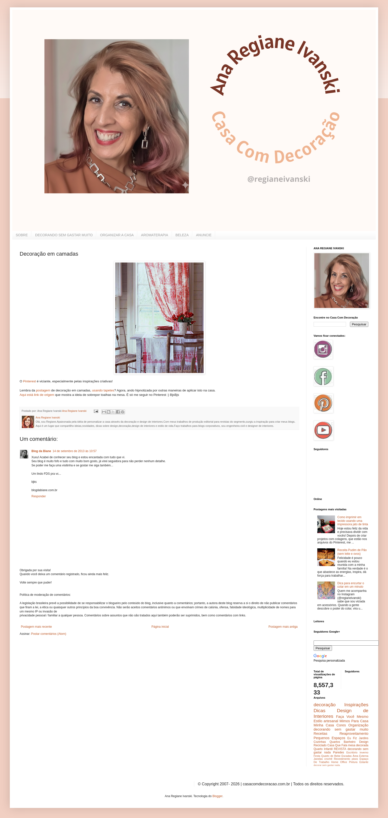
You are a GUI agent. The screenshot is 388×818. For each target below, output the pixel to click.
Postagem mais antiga (283, 626)
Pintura (353, 762)
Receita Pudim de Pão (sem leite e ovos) (352, 551)
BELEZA (182, 235)
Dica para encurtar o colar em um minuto (350, 585)
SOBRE (22, 235)
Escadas (346, 755)
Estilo (318, 721)
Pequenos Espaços (329, 738)
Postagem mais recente (36, 626)
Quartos (335, 742)
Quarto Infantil (323, 749)
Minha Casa (324, 725)
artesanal (331, 721)
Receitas (320, 733)
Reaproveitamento (353, 733)
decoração (325, 704)
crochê (328, 758)
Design (363, 742)
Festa (317, 755)
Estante (363, 762)
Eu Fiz (352, 738)
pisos (355, 758)
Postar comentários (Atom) (48, 634)
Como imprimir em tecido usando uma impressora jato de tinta (352, 520)
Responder (38, 496)
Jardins (363, 738)
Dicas (319, 710)
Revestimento (342, 758)
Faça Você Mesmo (352, 717)
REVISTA (340, 749)
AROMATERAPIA (154, 235)
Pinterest (29, 381)
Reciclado (320, 745)
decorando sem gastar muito (341, 729)
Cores (341, 725)
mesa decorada (358, 745)
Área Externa (360, 755)
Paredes (338, 752)
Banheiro (350, 742)
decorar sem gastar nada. (327, 765)
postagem (42, 390)
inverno (364, 752)
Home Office (339, 762)
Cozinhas (320, 742)
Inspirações (356, 704)
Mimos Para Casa (354, 721)
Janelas (318, 758)
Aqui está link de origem (37, 395)
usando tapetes (103, 390)
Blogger (217, 796)
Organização (358, 725)
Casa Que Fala (337, 745)
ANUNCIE (203, 235)
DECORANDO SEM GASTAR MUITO (64, 235)
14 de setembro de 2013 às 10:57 (75, 451)
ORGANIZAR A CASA (117, 235)
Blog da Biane (41, 451)
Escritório (351, 752)
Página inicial (160, 626)
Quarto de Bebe (330, 755)
